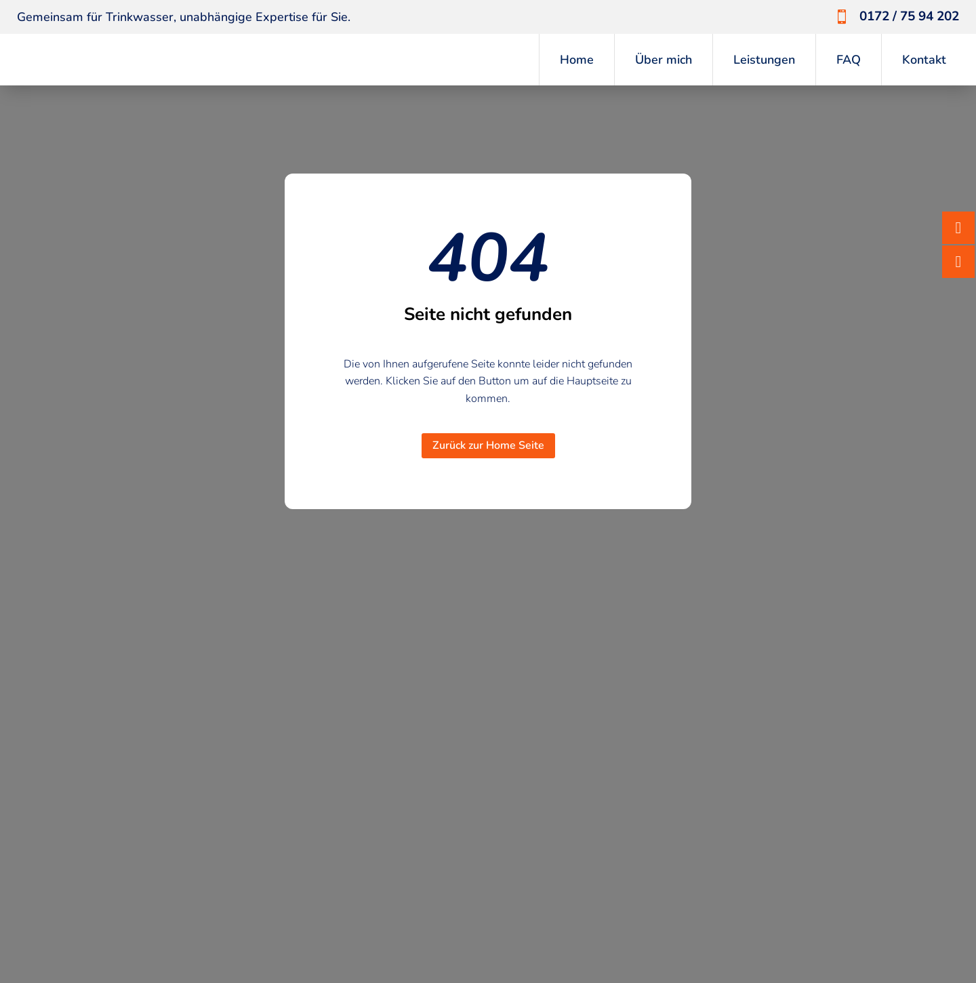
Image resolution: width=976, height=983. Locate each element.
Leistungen (764, 60)
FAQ (848, 60)
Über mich (663, 60)
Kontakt (924, 60)
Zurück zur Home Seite (488, 445)
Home (577, 60)
